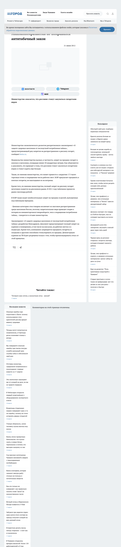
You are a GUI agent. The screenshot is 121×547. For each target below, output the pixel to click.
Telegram (6, 480)
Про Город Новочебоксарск (12, 466)
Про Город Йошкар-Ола (45, 466)
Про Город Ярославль (10, 468)
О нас (31, 480)
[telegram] (21, 247)
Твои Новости (25, 466)
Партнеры (58, 485)
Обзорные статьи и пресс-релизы (64, 483)
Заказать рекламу (71, 21)
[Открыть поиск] (108, 14)
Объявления (7, 483)
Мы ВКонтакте (89, 21)
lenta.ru (23, 154)
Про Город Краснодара (45, 473)
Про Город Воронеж (61, 466)
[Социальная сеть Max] (45, 94)
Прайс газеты (8, 485)
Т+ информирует (35, 21)
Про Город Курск (26, 468)
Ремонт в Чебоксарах (15, 21)
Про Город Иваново (79, 466)
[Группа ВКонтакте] (28, 89)
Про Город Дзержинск (10, 473)
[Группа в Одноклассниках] (97, 469)
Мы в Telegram (105, 21)
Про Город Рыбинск (44, 468)
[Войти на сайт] (113, 14)
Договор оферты (34, 483)
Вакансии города (53, 21)
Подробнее (75, 515)
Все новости (32, 12)
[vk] (14, 247)
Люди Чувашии (49, 12)
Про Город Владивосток (28, 473)
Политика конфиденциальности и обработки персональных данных (23, 518)
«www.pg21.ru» (18, 489)
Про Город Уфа (60, 468)
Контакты (57, 480)
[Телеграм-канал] (62, 89)
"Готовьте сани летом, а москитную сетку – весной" (45, 297)
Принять (107, 29)
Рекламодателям (34, 15)
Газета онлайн (66, 12)
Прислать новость (93, 14)
